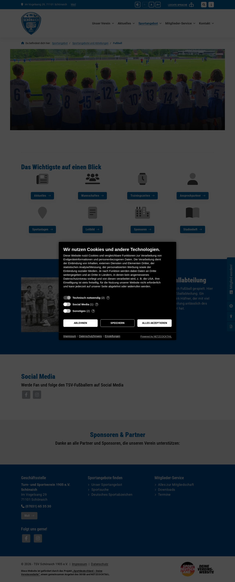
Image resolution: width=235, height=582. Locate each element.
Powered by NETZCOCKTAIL (156, 336)
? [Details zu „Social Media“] (96, 304)
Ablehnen (80, 322)
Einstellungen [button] (112, 336)
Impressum (69, 336)
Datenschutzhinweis (90, 336)
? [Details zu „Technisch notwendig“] (108, 297)
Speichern (117, 322)
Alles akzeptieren (154, 322)
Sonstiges (79, 310)
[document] (117, 270)
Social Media (81, 304)
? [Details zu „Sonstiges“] (93, 311)
